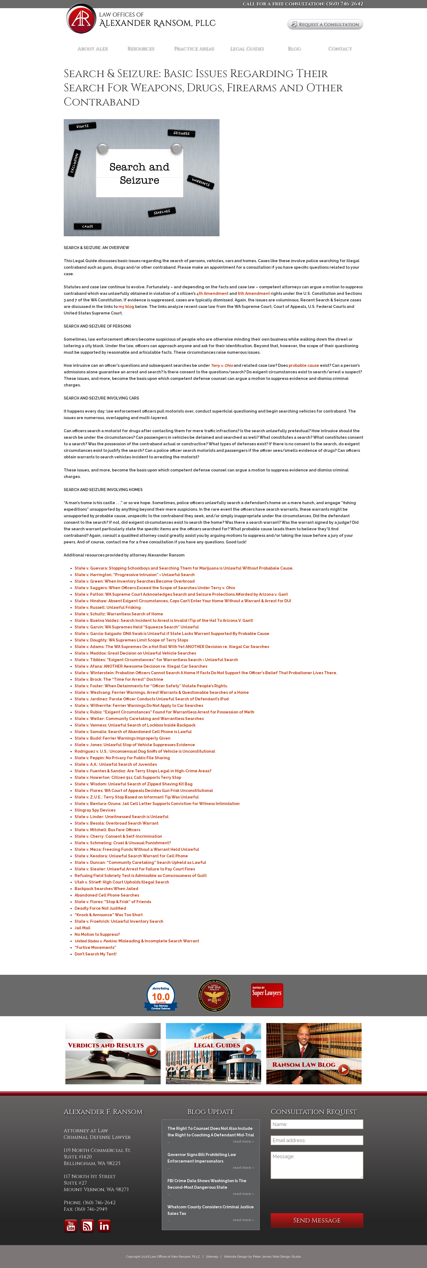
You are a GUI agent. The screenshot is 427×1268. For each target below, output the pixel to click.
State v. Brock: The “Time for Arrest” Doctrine (119, 679)
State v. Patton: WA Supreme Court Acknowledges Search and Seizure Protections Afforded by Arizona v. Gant (181, 594)
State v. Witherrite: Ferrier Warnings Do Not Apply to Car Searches (139, 705)
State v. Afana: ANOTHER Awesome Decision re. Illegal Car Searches (141, 666)
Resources (140, 48)
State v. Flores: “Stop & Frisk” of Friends (113, 902)
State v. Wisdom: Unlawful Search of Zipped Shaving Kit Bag (134, 784)
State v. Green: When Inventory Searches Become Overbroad (135, 581)
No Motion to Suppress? (97, 934)
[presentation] (312, 1196)
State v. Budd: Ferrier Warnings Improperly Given (122, 738)
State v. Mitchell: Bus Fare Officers (107, 830)
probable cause (304, 365)
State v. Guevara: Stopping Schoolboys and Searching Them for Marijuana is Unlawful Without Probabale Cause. (184, 568)
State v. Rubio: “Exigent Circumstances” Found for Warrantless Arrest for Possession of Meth (164, 712)
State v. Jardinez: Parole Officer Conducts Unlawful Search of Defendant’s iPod (152, 699)
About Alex (92, 48)
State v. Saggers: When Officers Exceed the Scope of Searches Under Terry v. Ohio (155, 588)
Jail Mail (82, 928)
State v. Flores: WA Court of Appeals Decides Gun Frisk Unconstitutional (144, 790)
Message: (317, 1165)
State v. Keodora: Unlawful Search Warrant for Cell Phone (131, 856)
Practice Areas (194, 48)
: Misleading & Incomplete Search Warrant (137, 941)
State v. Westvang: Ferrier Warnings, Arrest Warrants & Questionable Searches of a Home (162, 692)
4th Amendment (212, 293)
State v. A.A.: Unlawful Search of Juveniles (116, 764)
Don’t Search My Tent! (96, 954)
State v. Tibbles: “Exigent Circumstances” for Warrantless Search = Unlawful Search (156, 660)
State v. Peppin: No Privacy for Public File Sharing (122, 758)
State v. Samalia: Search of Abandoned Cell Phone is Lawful (133, 732)
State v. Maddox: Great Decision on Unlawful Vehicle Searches (135, 653)
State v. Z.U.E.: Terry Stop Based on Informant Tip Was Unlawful (137, 797)
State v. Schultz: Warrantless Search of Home (119, 614)
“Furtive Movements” (95, 947)
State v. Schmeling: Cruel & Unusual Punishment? (123, 843)
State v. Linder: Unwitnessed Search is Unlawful (122, 817)
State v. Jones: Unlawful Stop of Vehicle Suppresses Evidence (135, 745)
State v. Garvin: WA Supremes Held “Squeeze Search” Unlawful (137, 627)
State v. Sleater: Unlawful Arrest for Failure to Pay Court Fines (135, 869)
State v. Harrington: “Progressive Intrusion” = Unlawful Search (135, 575)
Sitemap (212, 1256)
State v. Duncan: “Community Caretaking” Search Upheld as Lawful (140, 862)
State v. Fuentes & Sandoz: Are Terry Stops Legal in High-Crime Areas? (143, 771)
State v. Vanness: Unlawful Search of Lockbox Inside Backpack (135, 725)
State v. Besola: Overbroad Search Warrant (116, 823)
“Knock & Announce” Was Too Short (109, 915)
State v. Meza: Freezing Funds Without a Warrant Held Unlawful (137, 849)
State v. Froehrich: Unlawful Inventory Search (119, 921)
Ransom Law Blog (314, 1053)
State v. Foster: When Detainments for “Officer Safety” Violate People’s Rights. (151, 686)
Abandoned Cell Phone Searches (107, 895)
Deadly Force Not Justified (100, 908)
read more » (243, 1141)
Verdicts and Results (113, 1053)
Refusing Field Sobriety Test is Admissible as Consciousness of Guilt (141, 875)
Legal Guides (246, 48)
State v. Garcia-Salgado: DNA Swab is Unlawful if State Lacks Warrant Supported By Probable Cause (172, 633)
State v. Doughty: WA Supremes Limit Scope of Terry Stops (131, 640)
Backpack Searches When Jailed (106, 888)
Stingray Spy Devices (95, 810)
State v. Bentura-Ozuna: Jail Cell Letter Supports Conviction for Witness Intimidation (157, 803)
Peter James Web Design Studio (277, 1256)
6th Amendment (254, 293)
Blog (294, 48)
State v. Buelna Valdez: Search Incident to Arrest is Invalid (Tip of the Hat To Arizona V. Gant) (164, 620)
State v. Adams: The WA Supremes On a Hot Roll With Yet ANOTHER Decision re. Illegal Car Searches (172, 646)
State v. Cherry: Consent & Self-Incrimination (118, 836)
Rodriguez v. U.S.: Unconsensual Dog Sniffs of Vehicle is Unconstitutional (145, 751)
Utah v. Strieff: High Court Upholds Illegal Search (122, 882)
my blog (126, 306)
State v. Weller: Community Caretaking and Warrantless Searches (139, 718)
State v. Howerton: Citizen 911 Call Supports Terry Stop (128, 777)
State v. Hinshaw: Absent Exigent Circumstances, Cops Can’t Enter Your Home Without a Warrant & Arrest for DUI (183, 601)
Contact (340, 48)
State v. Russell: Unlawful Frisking (108, 607)
